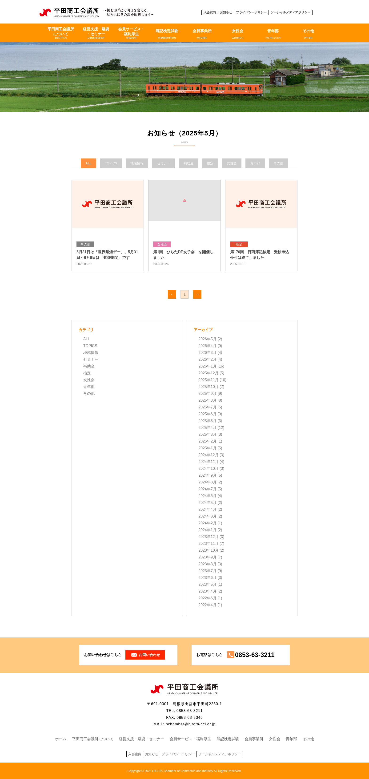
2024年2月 (207, 523)
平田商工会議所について (60, 33)
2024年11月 (208, 462)
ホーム (60, 739)
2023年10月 (208, 550)
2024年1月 (207, 530)
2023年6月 (207, 578)
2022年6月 (207, 598)
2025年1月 (207, 448)
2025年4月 (207, 428)
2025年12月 (208, 373)
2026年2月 (207, 359)
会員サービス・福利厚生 (131, 33)
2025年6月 (207, 414)
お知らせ (226, 12)
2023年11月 (208, 544)
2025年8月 (207, 400)
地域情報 (90, 353)
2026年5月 (207, 339)
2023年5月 (207, 584)
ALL (86, 339)
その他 (308, 34)
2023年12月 (208, 537)
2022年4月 (207, 605)
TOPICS (90, 346)
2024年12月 (208, 455)
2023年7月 (207, 571)
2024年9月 (207, 475)
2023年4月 (207, 591)
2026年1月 (207, 366)
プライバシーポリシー (251, 12)
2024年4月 (207, 509)
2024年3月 (207, 516)
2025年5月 (207, 421)
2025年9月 (207, 393)
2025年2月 (207, 441)
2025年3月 (207, 434)
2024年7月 (207, 489)
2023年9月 (207, 557)
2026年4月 (207, 346)
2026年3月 (207, 353)
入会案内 (210, 12)
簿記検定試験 (166, 34)
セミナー (90, 359)
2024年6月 (207, 496)
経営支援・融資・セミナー (96, 33)
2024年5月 (207, 503)
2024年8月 (207, 482)
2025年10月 (208, 387)
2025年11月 (208, 380)
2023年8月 (207, 564)
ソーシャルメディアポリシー (290, 12)
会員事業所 (202, 34)
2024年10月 (208, 469)
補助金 (89, 366)
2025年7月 (207, 407)
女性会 (237, 34)
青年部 (273, 34)
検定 (87, 373)
